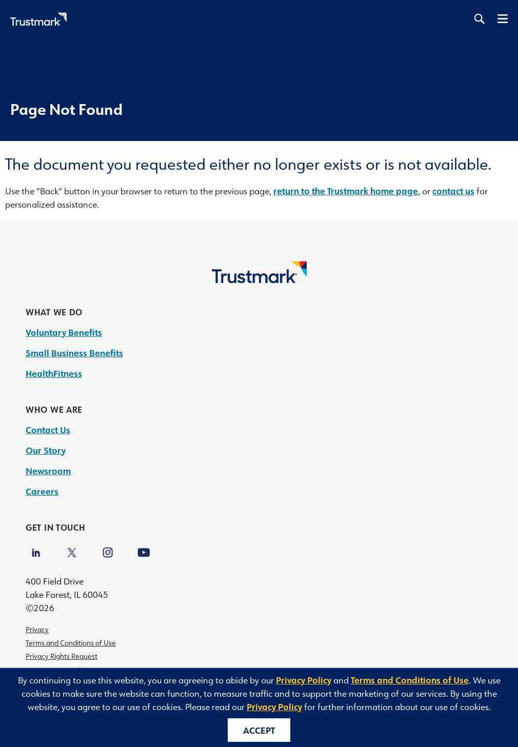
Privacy (37, 629)
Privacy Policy (303, 679)
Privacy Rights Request (61, 656)
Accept (259, 730)
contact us (453, 190)
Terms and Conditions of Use (71, 643)
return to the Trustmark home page (345, 190)
